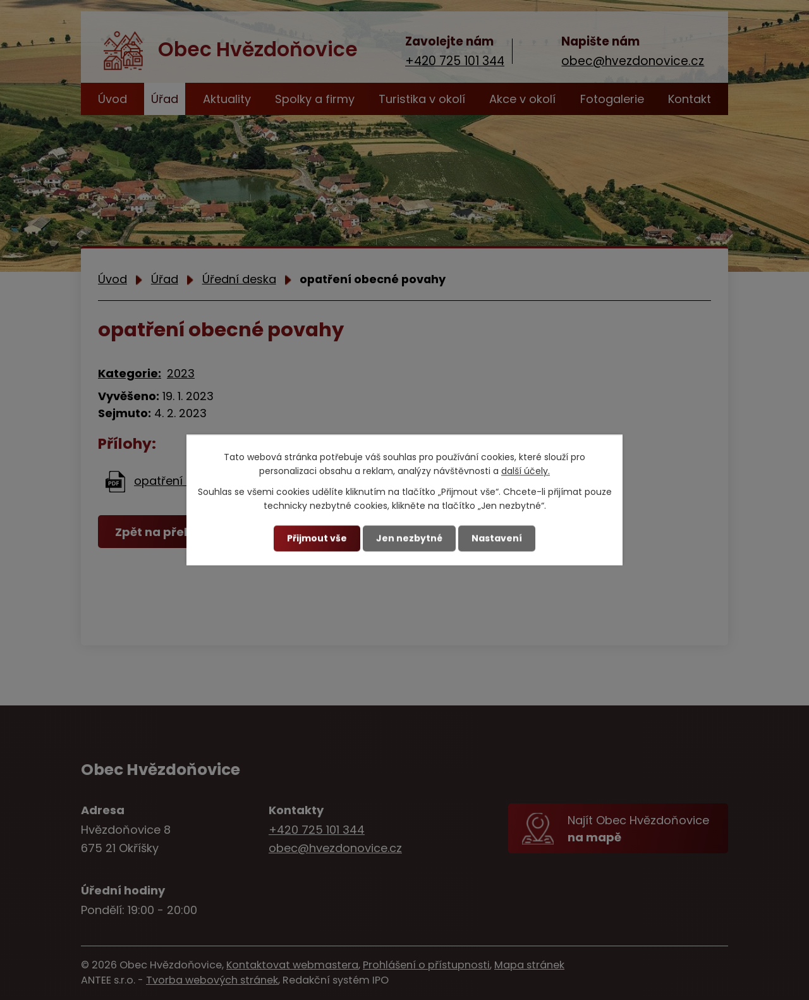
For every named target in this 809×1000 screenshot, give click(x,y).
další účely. (525, 471)
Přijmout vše (317, 538)
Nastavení (496, 538)
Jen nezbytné (409, 538)
